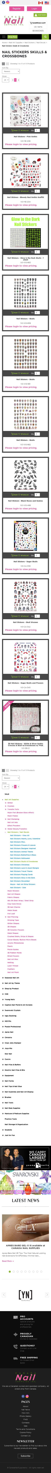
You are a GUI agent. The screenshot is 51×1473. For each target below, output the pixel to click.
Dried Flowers (13, 956)
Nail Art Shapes (13, 894)
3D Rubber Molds (14, 953)
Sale (25, 1426)
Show (4, 76)
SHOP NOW (25, 1161)
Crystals (10, 806)
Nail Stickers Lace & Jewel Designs (24, 868)
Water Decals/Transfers (17, 829)
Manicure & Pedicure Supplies (17, 1113)
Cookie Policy (25, 1432)
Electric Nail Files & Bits (15, 1070)
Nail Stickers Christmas (19, 865)
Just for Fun (10, 1135)
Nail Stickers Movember (20, 881)
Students (8, 1130)
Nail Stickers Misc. (17, 842)
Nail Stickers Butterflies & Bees (23, 855)
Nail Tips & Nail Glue (13, 1086)
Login (34, 8)
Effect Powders (13, 825)
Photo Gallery (25, 1416)
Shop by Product (12, 988)
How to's (25, 1413)
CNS (6, 994)
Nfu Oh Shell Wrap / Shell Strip (20, 900)
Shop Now (12, 37)
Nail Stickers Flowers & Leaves (22, 845)
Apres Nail (9, 1032)
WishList (23, 130)
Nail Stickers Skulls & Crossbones (24, 861)
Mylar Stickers (13, 891)
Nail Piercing (12, 917)
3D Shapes (11, 927)
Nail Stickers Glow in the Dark (22, 878)
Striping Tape (13, 920)
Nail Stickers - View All (19, 835)
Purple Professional (13, 1027)
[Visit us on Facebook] (23, 1396)
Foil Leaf (11, 913)
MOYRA (8, 1021)
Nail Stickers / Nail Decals (35, 42)
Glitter (10, 803)
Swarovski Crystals (12, 1010)
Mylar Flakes (12, 816)
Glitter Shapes (13, 923)
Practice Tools (11, 1119)
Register (17, 8)
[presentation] (4, 1295)
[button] (10, 1272)
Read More (7, 1261)
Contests (25, 1423)
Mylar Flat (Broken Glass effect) (20, 812)
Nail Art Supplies (15, 42)
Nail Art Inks (12, 822)
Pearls (10, 946)
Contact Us (25, 1436)
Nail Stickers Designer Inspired (23, 848)
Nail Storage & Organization (16, 1124)
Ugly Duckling (10, 1016)
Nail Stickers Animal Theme (21, 852)
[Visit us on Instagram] (28, 1396)
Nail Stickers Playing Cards (21, 874)
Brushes (8, 1097)
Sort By (5, 68)
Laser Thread (12, 966)
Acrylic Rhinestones (15, 943)
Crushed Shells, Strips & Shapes (20, 936)
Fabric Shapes (13, 897)
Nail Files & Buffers (13, 1065)
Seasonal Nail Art (12, 978)
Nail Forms (9, 1081)
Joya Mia (8, 1048)
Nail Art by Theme (12, 983)
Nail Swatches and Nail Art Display (19, 1092)
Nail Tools (9, 1103)
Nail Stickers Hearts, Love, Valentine (25, 839)
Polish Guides (13, 949)
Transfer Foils (13, 809)
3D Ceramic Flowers (15, 930)
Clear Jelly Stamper (13, 1043)
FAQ (26, 1419)
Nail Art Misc (12, 959)
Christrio (8, 1037)
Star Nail (8, 1054)
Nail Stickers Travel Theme (21, 871)
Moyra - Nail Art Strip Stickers (22, 884)
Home (4, 42)
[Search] (45, 37)
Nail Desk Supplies (12, 1108)
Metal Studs (12, 910)
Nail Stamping (13, 819)
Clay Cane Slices (14, 904)
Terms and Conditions (25, 1429)
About (25, 1406)
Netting (10, 962)
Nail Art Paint (13, 972)
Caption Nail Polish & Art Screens (18, 1005)
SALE (7, 794)
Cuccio (7, 1059)
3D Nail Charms (13, 907)
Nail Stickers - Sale (18, 887)
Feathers (11, 969)
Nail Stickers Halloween (20, 858)
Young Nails (10, 999)
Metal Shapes (12, 933)
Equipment (9, 1075)
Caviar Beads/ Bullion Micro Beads (21, 940)
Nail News (25, 1410)
